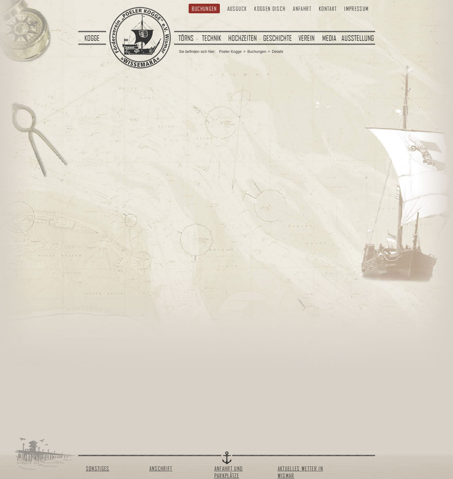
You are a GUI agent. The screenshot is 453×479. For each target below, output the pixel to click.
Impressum (356, 8)
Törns (186, 38)
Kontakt (328, 8)
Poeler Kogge (230, 51)
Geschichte (277, 38)
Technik (211, 38)
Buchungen (204, 8)
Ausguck (237, 8)
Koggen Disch (269, 8)
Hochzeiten (242, 38)
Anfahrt (302, 8)
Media (329, 38)
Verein (306, 38)
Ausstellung (357, 38)
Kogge (92, 38)
